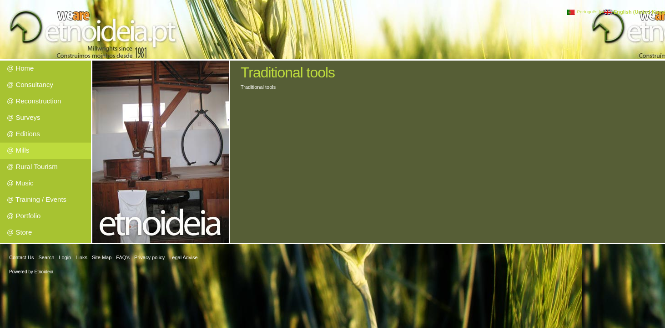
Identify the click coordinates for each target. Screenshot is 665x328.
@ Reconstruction (34, 101)
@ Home (20, 68)
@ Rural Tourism (32, 166)
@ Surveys (23, 117)
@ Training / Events (36, 199)
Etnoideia (44, 271)
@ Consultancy (30, 84)
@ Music (20, 183)
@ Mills (18, 150)
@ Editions (23, 134)
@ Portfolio (23, 216)
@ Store (19, 232)
